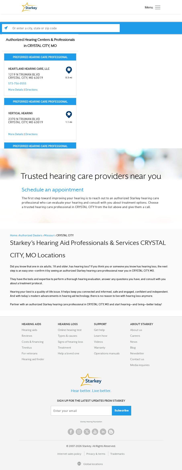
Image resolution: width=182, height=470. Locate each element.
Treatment (64, 347)
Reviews (27, 335)
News (133, 341)
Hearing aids (29, 330)
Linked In (103, 432)
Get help (99, 330)
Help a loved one (68, 353)
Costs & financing (33, 341)
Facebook (71, 432)
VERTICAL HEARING (20, 113)
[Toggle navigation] (151, 7)
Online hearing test (70, 330)
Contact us (137, 359)
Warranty (99, 347)
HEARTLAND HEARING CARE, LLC (28, 68)
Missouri (49, 235)
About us (136, 330)
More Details (15, 89)
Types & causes (67, 335)
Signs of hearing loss (70, 341)
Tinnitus (27, 347)
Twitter (87, 432)
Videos (98, 341)
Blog (133, 347)
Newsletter (137, 353)
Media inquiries (139, 365)
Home (14, 235)
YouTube (95, 432)
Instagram (79, 432)
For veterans (29, 353)
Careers (135, 335)
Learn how (100, 335)
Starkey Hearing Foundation (91, 422)
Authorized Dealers (31, 235)
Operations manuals (107, 353)
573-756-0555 (17, 83)
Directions (31, 89)
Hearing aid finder (33, 359)
